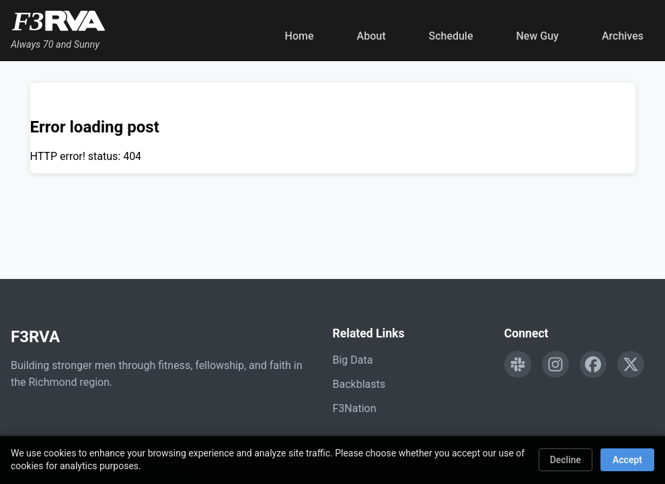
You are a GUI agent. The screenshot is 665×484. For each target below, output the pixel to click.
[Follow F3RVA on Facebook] (593, 364)
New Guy (537, 36)
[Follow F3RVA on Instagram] (555, 364)
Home (299, 36)
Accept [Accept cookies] (627, 459)
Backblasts (359, 384)
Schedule (450, 36)
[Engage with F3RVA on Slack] (517, 364)
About (371, 36)
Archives (622, 36)
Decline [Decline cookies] (565, 459)
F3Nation (355, 408)
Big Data (353, 360)
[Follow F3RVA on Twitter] (630, 364)
